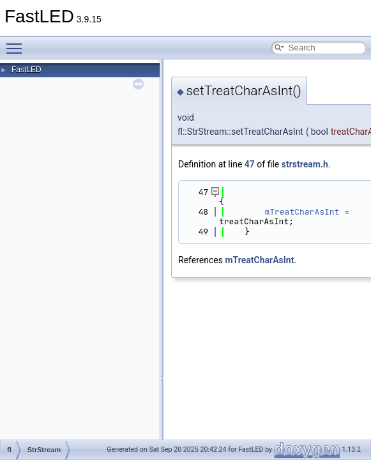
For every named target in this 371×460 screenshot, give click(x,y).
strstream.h (305, 164)
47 (250, 164)
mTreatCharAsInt (301, 211)
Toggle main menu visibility (17, 42)
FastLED (26, 69)
